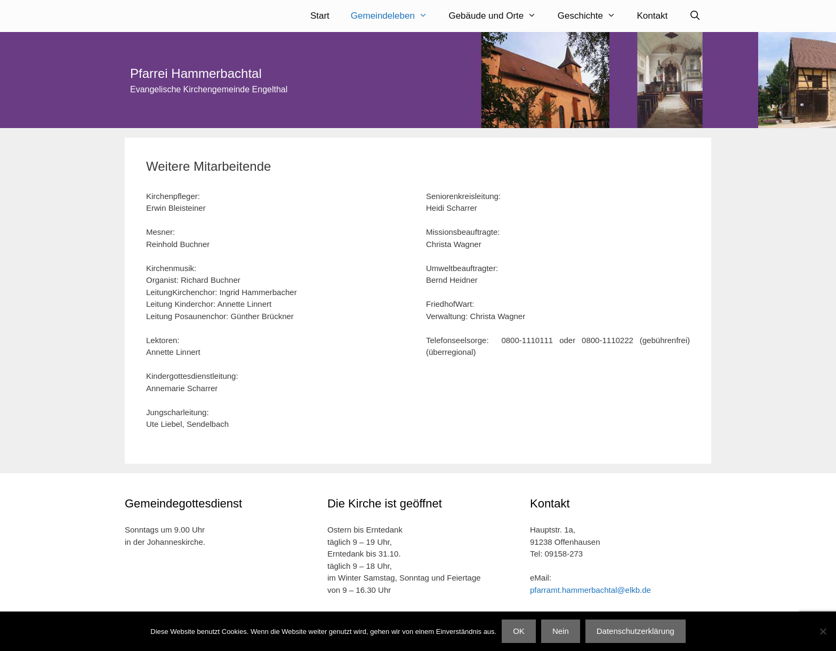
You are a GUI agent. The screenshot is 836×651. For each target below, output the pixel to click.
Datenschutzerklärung (635, 631)
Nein (560, 631)
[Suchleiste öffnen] (694, 16)
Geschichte (592, 16)
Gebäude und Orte (497, 16)
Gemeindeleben (394, 16)
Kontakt (652, 16)
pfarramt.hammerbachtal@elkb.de (590, 589)
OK (519, 631)
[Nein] (822, 631)
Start (319, 16)
